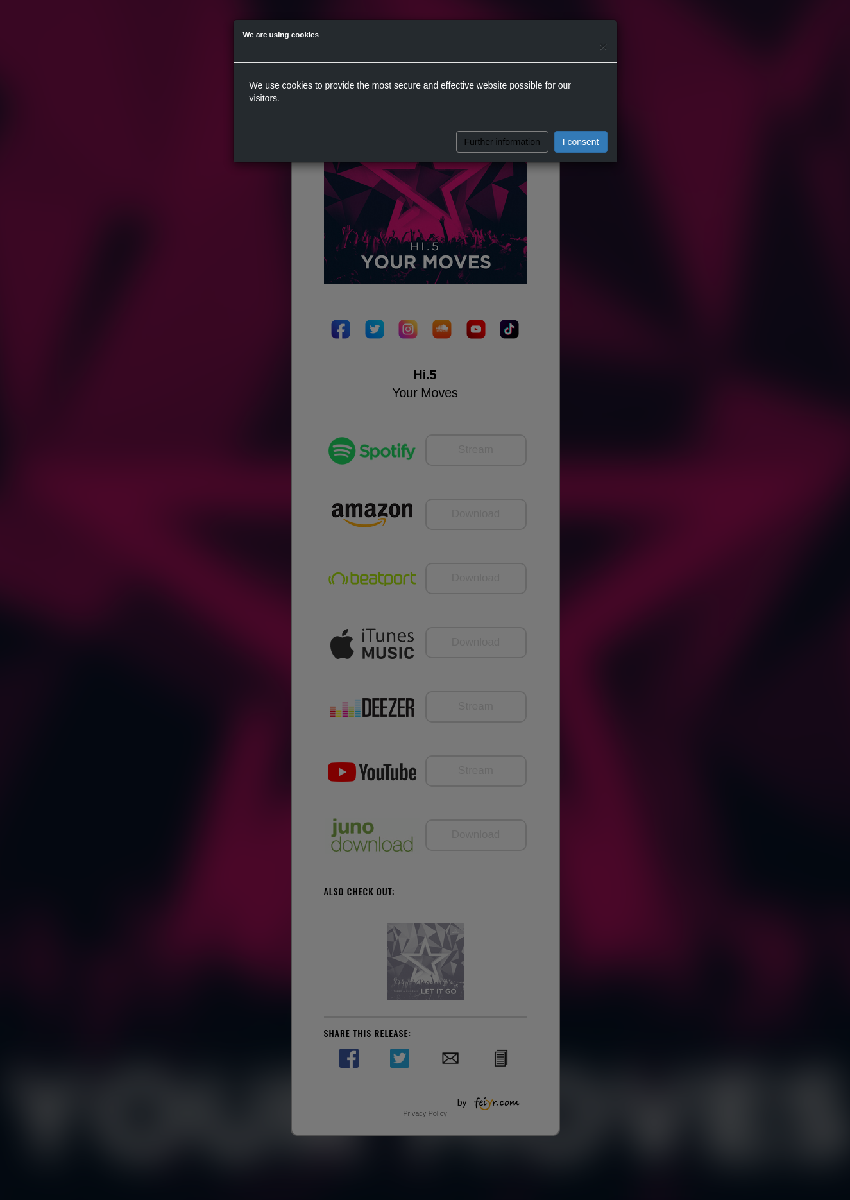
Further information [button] (502, 142)
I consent (581, 142)
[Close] (603, 46)
